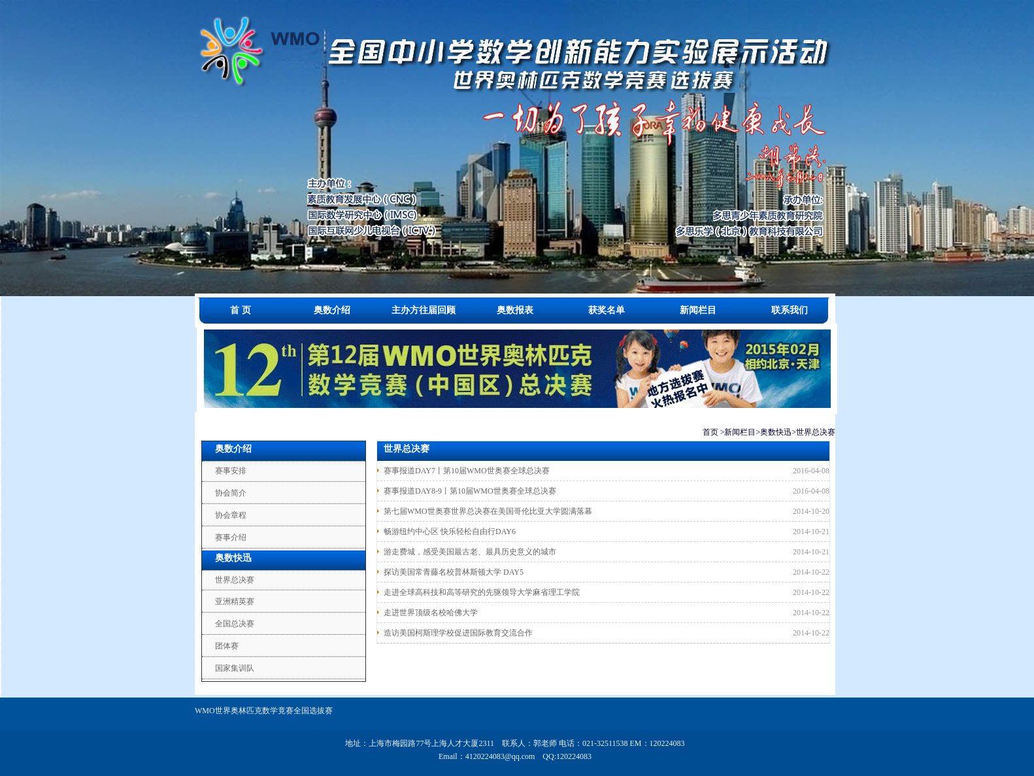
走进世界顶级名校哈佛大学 (431, 612)
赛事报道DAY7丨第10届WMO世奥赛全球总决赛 (467, 470)
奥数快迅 (776, 432)
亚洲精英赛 (234, 601)
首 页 (240, 310)
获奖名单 (606, 310)
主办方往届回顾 (424, 310)
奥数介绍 (332, 310)
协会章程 (230, 515)
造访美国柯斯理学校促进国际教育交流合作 (458, 632)
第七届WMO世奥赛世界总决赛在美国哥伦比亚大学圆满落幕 (488, 511)
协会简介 (230, 493)
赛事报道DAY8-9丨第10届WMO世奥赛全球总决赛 (470, 491)
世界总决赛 (815, 432)
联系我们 (789, 310)
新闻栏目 (698, 310)
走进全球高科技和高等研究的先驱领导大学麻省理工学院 (482, 592)
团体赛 (227, 645)
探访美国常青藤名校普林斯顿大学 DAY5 (454, 572)
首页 (710, 432)
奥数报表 (515, 310)
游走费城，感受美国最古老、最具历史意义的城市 (470, 551)
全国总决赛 (234, 623)
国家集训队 (234, 668)
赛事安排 (230, 470)
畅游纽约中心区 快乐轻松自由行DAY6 (450, 531)
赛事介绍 (230, 537)
